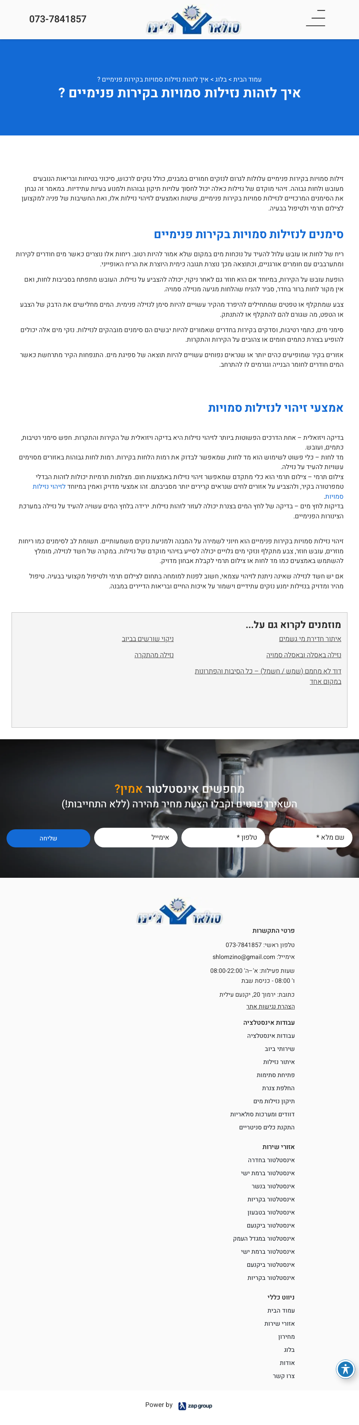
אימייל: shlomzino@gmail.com (254, 957)
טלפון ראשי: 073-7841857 (260, 945)
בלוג (221, 79)
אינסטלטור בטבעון (271, 1212)
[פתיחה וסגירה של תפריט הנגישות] (345, 1369)
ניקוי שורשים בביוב (148, 639)
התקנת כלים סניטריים (267, 1127)
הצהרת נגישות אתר (270, 1006)
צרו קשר (284, 1376)
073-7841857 (57, 19)
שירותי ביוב (280, 1049)
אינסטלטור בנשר (273, 1186)
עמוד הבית (247, 79)
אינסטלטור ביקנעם (271, 1225)
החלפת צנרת (278, 1088)
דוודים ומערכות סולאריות (262, 1114)
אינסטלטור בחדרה (271, 1160)
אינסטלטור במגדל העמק (264, 1238)
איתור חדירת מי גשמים (310, 639)
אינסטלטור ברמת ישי (268, 1173)
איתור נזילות (279, 1062)
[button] (315, 19)
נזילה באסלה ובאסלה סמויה (303, 655)
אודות (287, 1363)
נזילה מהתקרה (154, 655)
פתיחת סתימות (276, 1075)
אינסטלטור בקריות (271, 1199)
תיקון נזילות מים (274, 1101)
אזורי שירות (279, 1323)
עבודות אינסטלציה (271, 1036)
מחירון (286, 1336)
